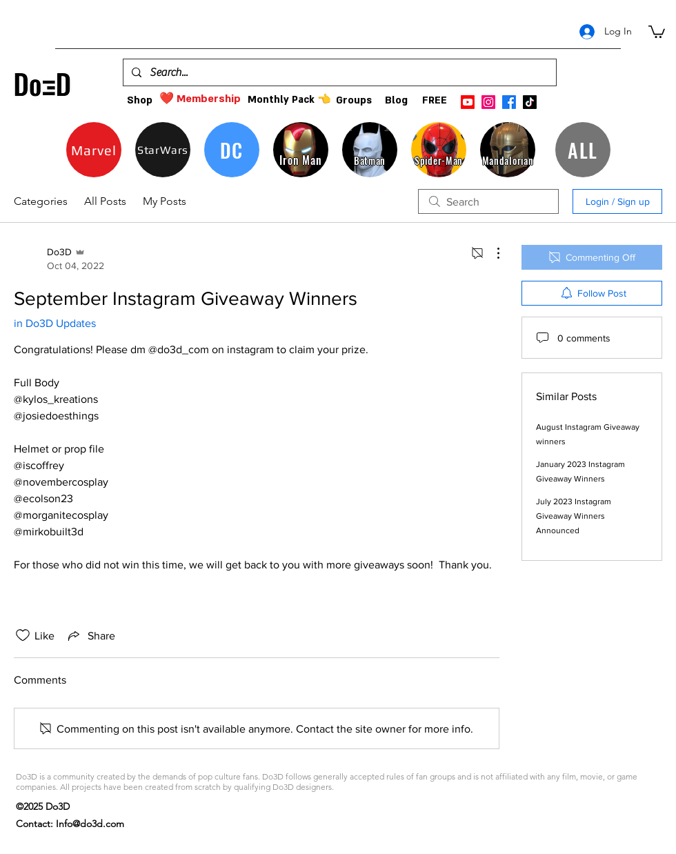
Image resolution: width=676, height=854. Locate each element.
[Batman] (369, 149)
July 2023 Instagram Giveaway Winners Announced (573, 516)
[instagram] (488, 102)
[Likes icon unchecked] (23, 635)
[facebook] (509, 102)
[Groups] (353, 100)
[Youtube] (468, 102)
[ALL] (582, 149)
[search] (488, 201)
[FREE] (434, 100)
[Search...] (338, 72)
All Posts (105, 201)
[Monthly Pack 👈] (289, 99)
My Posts (164, 201)
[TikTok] (530, 102)
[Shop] (140, 100)
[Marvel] (93, 149)
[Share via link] (90, 635)
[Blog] (396, 100)
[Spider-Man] (438, 149)
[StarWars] (162, 149)
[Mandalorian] (507, 149)
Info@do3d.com (90, 823)
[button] (656, 31)
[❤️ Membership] (200, 99)
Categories (41, 201)
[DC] (231, 149)
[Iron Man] (300, 149)
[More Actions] (491, 253)
